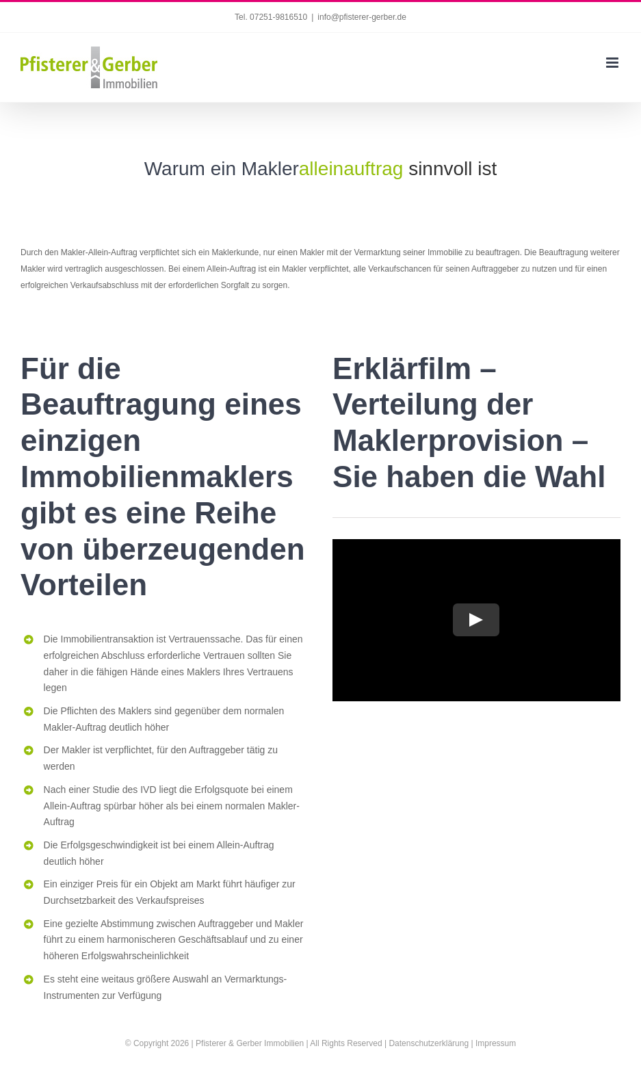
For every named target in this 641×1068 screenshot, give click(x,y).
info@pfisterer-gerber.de (361, 17)
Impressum (495, 1043)
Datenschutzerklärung (429, 1043)
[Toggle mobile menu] (613, 62)
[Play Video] (477, 619)
